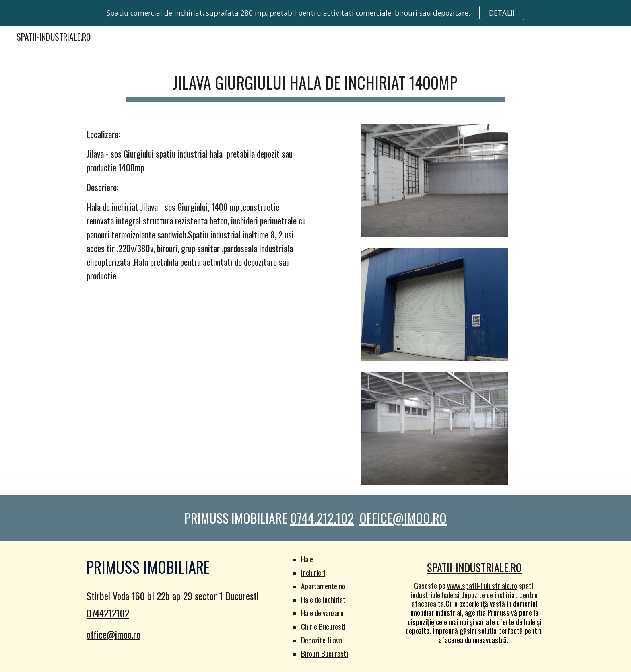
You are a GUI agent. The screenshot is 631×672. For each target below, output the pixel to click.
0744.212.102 (322, 517)
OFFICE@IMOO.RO (403, 517)
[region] (315, 13)
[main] (315, 82)
